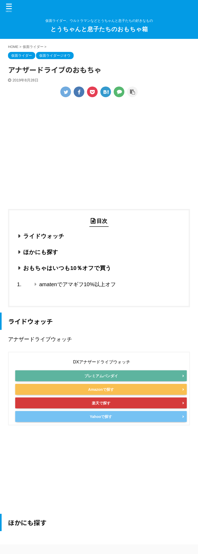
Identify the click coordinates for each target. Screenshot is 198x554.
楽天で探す (101, 409)
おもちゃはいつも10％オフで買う (67, 268)
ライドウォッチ (43, 236)
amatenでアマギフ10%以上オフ (77, 284)
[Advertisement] (99, 158)
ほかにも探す (40, 252)
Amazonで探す (101, 393)
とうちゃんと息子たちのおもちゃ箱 (99, 29)
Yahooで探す (101, 425)
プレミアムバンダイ (101, 377)
